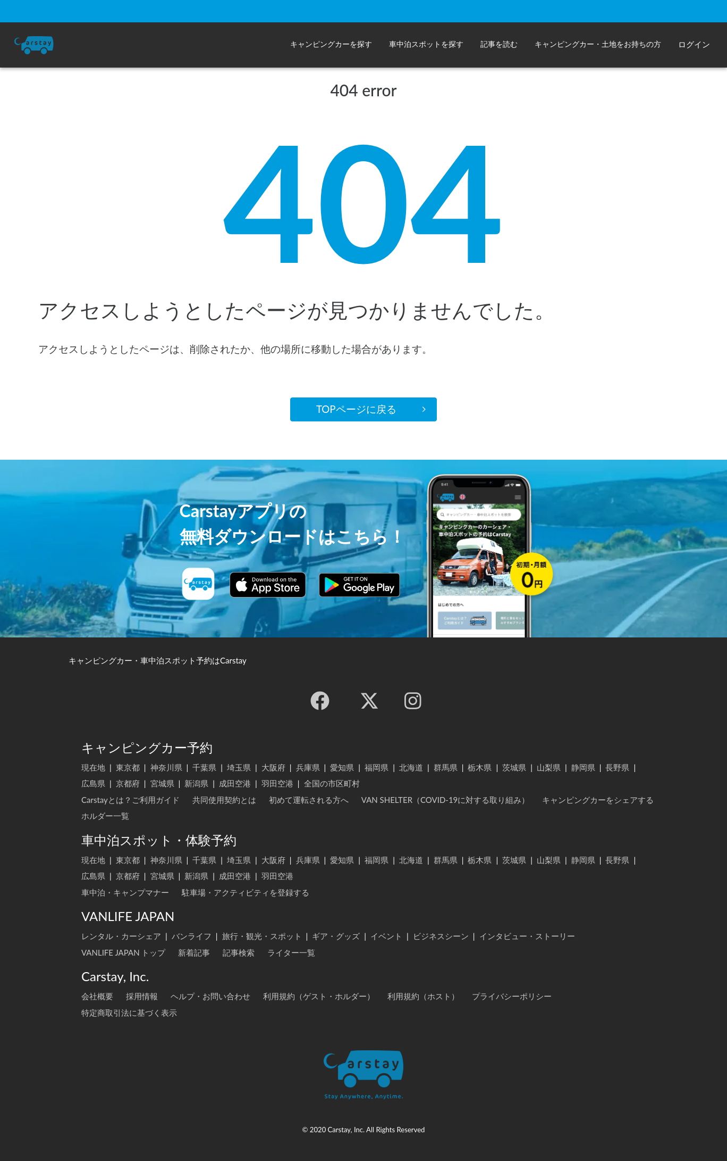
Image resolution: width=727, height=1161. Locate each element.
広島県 (93, 783)
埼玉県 (239, 767)
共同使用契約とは (224, 800)
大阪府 (273, 767)
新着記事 (194, 952)
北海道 (411, 767)
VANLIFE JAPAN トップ (123, 952)
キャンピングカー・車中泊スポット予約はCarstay (158, 660)
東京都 (128, 767)
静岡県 (583, 767)
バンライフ (192, 936)
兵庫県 (308, 767)
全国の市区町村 (332, 783)
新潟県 (196, 783)
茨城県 (514, 767)
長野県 (617, 767)
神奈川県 (166, 767)
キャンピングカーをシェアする (598, 800)
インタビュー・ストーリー (527, 936)
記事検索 (239, 952)
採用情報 (142, 996)
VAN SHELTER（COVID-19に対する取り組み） (445, 800)
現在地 (93, 767)
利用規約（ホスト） (423, 996)
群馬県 (446, 767)
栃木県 (480, 767)
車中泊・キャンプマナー (125, 892)
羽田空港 (277, 783)
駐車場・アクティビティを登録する (245, 892)
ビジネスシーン (441, 936)
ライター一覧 (291, 952)
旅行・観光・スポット (262, 936)
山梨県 (549, 767)
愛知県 (342, 767)
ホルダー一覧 (105, 815)
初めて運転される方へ (309, 800)
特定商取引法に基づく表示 (129, 1012)
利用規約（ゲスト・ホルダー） (319, 996)
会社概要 (97, 996)
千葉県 (204, 767)
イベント (386, 936)
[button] (331, 45)
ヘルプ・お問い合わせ (210, 996)
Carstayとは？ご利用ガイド (130, 800)
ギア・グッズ (336, 936)
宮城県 (162, 783)
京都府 (128, 783)
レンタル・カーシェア (121, 936)
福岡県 (376, 767)
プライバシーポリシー (512, 996)
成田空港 (235, 783)
